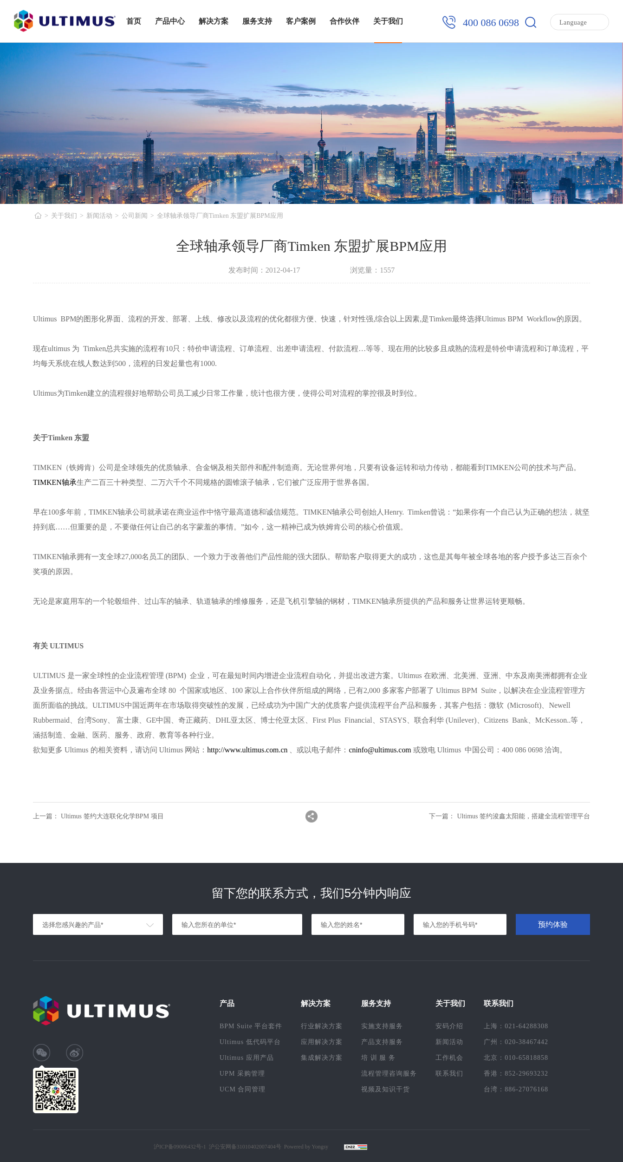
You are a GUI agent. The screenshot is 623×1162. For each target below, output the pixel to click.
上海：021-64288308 (516, 1026)
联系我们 (449, 1073)
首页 (133, 21)
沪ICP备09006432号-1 (180, 1146)
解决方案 (213, 21)
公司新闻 (135, 215)
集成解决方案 (322, 1057)
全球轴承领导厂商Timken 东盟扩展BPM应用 (220, 215)
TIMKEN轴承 (55, 482)
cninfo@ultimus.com (381, 750)
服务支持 (257, 21)
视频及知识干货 (385, 1089)
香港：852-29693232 (516, 1073)
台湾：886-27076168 (516, 1089)
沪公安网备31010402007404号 (245, 1146)
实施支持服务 (382, 1026)
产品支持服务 (382, 1041)
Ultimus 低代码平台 (250, 1041)
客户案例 (301, 21)
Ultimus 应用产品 (247, 1057)
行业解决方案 (322, 1026)
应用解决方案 (322, 1041)
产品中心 (170, 21)
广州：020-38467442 (516, 1041)
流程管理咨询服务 (389, 1073)
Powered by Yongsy (306, 1146)
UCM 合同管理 (243, 1089)
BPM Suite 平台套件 (251, 1026)
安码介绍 (449, 1026)
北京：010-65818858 (516, 1057)
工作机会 (449, 1057)
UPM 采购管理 (242, 1073)
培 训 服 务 (378, 1057)
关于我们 (388, 21)
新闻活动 (99, 215)
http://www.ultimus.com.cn (247, 750)
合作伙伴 (344, 21)
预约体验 (553, 924)
